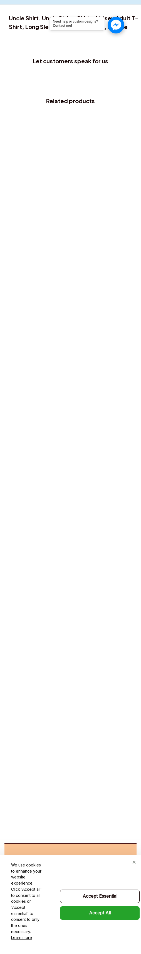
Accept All (100, 913)
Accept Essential (100, 896)
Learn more (21, 937)
